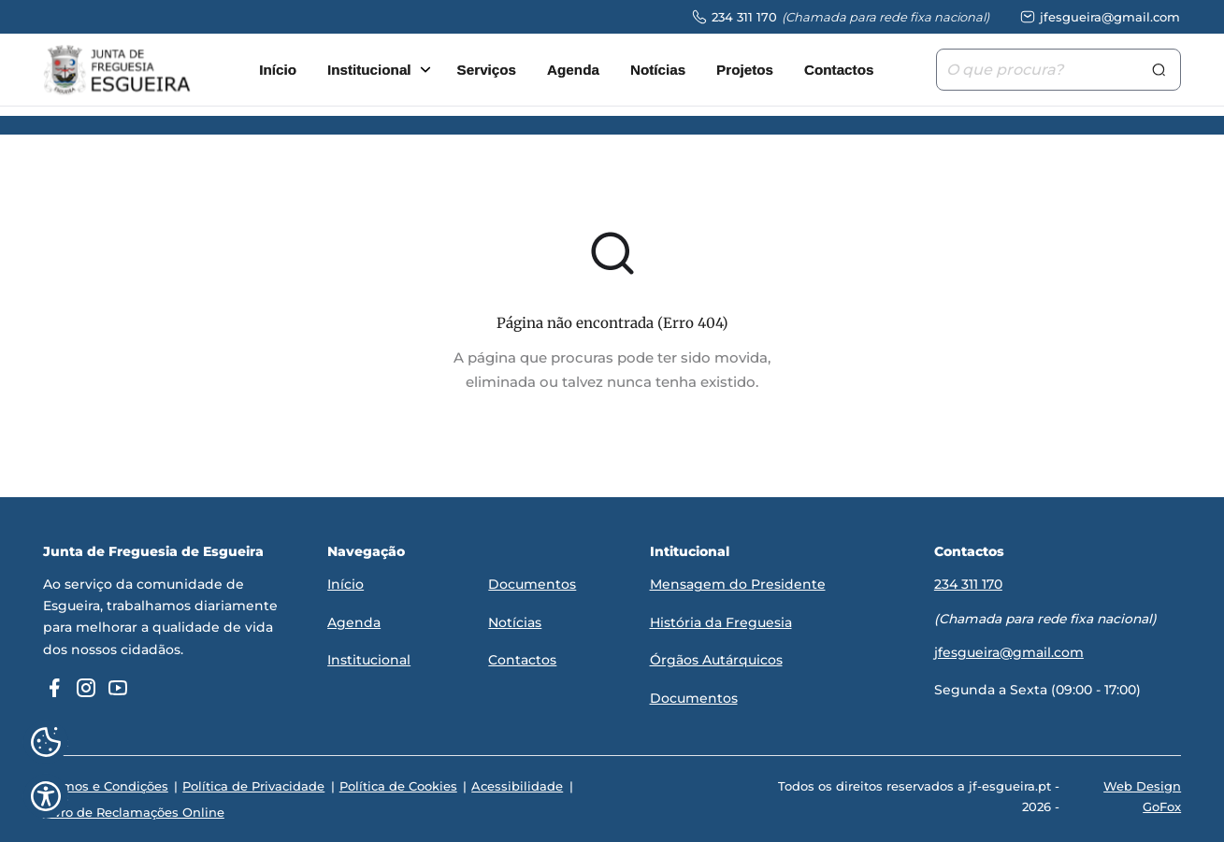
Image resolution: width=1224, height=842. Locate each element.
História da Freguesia (721, 623)
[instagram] (86, 690)
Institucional (369, 70)
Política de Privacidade (252, 787)
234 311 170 (968, 586)
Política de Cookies (395, 787)
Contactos (838, 70)
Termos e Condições (105, 787)
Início (277, 70)
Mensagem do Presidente (738, 586)
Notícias (657, 70)
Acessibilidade (513, 787)
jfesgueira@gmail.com (1009, 653)
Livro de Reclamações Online (133, 813)
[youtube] (118, 690)
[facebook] (54, 690)
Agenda (573, 70)
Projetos (744, 70)
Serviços (486, 70)
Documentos (532, 586)
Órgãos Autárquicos (716, 660)
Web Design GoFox (1142, 798)
